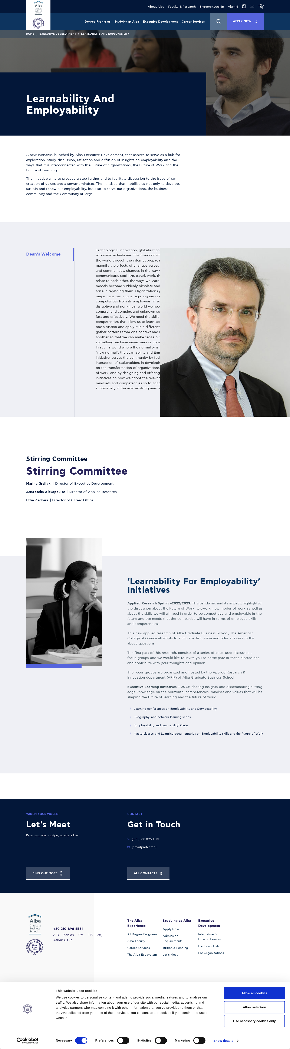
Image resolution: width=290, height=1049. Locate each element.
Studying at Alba (127, 22)
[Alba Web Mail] (252, 6)
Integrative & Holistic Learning (210, 936)
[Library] (243, 6)
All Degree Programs (142, 934)
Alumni (233, 7)
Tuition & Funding (175, 948)
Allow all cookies (254, 993)
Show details (223, 1040)
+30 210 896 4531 (68, 929)
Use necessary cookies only (254, 1021)
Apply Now (171, 929)
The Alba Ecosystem (142, 955)
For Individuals (209, 946)
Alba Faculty (136, 941)
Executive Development (160, 22)
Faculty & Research (182, 7)
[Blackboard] (261, 6)
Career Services (193, 22)
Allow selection (254, 1007)
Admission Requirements (172, 938)
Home (30, 34)
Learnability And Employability (105, 34)
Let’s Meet (170, 955)
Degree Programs (98, 22)
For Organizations (211, 953)
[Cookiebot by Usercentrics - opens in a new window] (27, 1040)
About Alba (156, 7)
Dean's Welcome (43, 254)
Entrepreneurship (212, 7)
